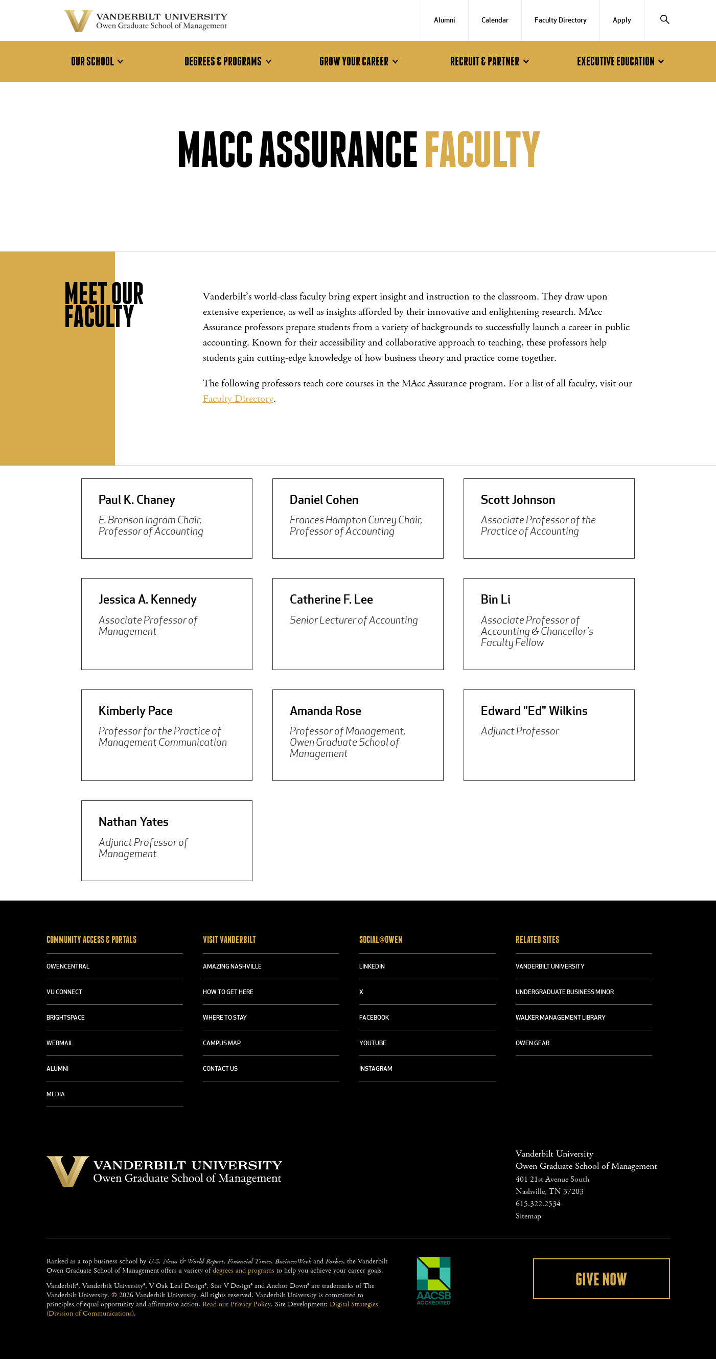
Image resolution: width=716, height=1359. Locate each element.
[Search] (664, 20)
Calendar (495, 21)
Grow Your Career (360, 61)
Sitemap (528, 1216)
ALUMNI (57, 1069)
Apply (622, 21)
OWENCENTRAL (68, 967)
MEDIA (56, 1095)
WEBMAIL (60, 1044)
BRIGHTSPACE (66, 1018)
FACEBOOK (374, 1018)
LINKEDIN (372, 967)
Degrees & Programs (229, 61)
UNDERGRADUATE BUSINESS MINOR (565, 992)
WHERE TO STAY (225, 1018)
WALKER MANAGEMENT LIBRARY (561, 1018)
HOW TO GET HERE (228, 992)
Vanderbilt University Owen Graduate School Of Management (145, 23)
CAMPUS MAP (222, 1044)
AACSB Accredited (434, 1281)
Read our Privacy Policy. (237, 1304)
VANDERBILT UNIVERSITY (550, 967)
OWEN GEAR (532, 1044)
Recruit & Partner (491, 61)
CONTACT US (220, 1069)
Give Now (601, 1280)
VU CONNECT (64, 992)
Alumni (444, 21)
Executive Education (622, 61)
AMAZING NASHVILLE (232, 967)
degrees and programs (243, 1270)
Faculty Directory (561, 21)
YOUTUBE (372, 1044)
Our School (99, 61)
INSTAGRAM (375, 1069)
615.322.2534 (538, 1204)
